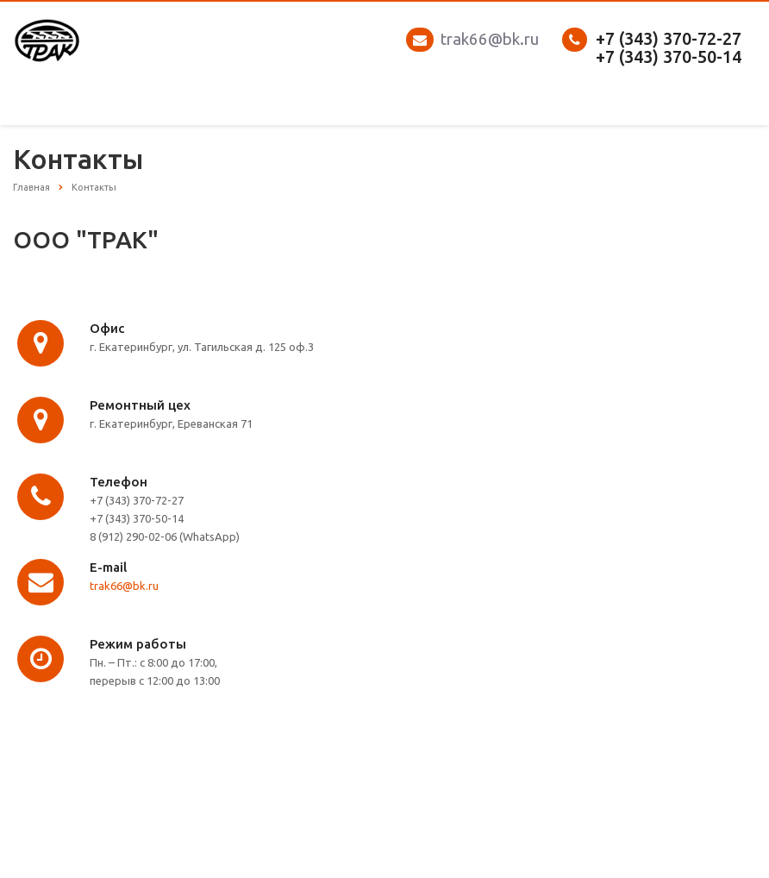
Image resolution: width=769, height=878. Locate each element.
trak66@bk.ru (490, 39)
